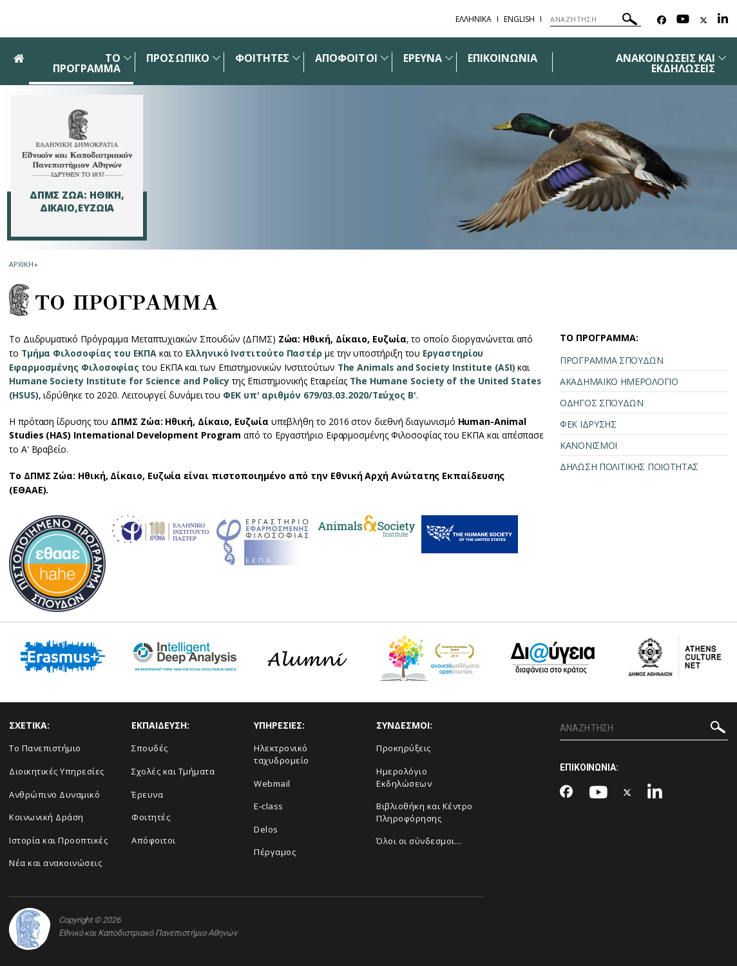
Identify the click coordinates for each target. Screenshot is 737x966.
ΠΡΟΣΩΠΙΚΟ (177, 58)
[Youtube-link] (682, 20)
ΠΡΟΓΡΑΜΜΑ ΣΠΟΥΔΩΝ (612, 360)
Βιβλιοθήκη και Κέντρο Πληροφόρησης (424, 812)
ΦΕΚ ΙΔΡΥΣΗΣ (588, 424)
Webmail (272, 783)
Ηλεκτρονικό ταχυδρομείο (281, 754)
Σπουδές (149, 748)
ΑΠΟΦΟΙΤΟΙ (346, 58)
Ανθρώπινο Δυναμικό (54, 794)
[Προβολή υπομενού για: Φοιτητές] (296, 58)
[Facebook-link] (661, 20)
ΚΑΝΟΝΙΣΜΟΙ (588, 445)
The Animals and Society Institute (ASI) (428, 367)
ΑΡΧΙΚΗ (21, 264)
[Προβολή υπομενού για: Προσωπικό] (216, 58)
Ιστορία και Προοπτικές (58, 840)
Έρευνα (147, 794)
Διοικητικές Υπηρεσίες (56, 771)
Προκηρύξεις (403, 748)
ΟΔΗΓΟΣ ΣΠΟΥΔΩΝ (602, 403)
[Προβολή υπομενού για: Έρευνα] (449, 58)
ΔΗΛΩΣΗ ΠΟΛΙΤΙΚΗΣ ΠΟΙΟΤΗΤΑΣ (629, 466)
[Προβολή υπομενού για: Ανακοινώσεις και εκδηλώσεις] (722, 58)
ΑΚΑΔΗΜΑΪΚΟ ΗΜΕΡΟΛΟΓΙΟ (619, 381)
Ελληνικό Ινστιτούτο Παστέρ (255, 353)
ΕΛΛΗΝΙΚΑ (473, 19)
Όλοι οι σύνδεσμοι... (418, 841)
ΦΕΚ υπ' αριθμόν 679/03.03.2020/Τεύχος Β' (321, 395)
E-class (268, 806)
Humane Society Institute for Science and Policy (119, 381)
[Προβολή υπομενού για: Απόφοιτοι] (385, 58)
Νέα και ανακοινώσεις (55, 863)
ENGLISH (519, 19)
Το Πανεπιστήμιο (45, 748)
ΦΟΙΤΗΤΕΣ (262, 58)
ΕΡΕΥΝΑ (422, 58)
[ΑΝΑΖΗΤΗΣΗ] (595, 19)
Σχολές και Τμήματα (173, 771)
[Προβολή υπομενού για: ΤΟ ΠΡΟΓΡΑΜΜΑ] (127, 58)
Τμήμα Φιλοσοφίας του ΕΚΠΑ (89, 353)
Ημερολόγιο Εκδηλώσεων (404, 777)
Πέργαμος (275, 852)
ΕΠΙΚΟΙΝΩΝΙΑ (503, 58)
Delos (266, 829)
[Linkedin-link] (723, 20)
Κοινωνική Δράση (46, 817)
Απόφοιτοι (153, 840)
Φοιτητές (150, 817)
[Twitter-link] (703, 20)
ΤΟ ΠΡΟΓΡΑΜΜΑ (86, 63)
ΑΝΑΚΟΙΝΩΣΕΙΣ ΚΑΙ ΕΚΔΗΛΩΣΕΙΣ (665, 63)
